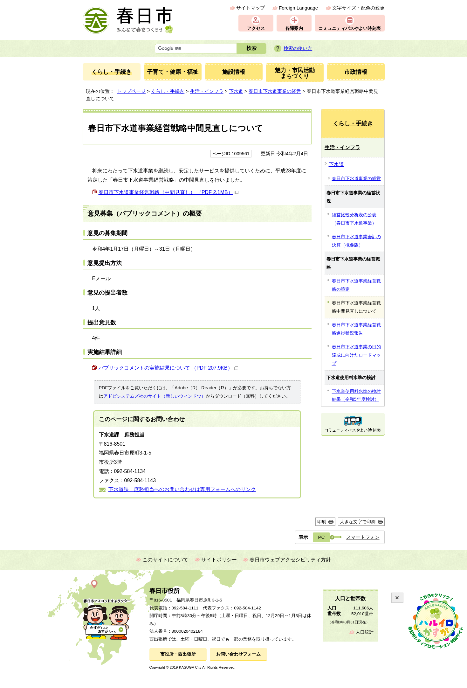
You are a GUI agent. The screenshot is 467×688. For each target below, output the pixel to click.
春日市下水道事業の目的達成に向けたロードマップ (356, 355)
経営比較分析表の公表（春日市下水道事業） (354, 219)
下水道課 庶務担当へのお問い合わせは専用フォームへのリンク (182, 489)
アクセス (256, 28)
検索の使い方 (298, 48)
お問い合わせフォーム (238, 654)
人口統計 (365, 632)
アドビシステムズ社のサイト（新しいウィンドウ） (154, 396)
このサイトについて (165, 559)
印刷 (321, 521)
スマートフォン (363, 537)
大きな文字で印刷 (357, 521)
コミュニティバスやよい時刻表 (350, 28)
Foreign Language (298, 7)
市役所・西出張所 (178, 654)
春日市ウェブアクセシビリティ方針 (290, 559)
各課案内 (294, 28)
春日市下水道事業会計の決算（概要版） (356, 240)
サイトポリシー (219, 559)
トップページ (131, 91)
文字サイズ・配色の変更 (358, 7)
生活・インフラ (206, 91)
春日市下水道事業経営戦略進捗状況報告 (356, 329)
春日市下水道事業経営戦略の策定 (356, 285)
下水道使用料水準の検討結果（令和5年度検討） (356, 395)
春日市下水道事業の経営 (275, 91)
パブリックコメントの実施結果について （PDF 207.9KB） (168, 368)
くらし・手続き (167, 91)
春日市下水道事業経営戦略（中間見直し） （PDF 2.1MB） (168, 192)
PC (321, 537)
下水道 (236, 91)
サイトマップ (250, 7)
